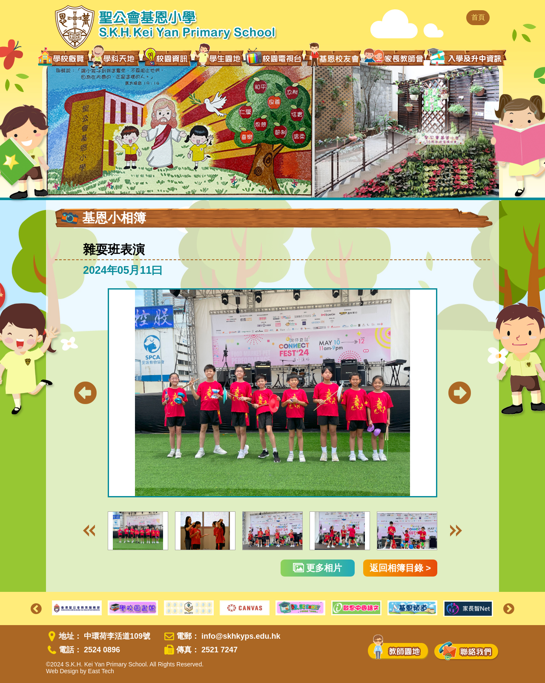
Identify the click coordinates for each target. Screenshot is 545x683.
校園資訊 (167, 58)
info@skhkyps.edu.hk (241, 636)
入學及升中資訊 (466, 57)
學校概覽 (63, 58)
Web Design (62, 671)
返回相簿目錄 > (400, 568)
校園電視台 (274, 58)
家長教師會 (394, 57)
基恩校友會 (334, 58)
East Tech (101, 671)
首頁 (478, 17)
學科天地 (116, 58)
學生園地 (219, 57)
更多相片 (317, 568)
